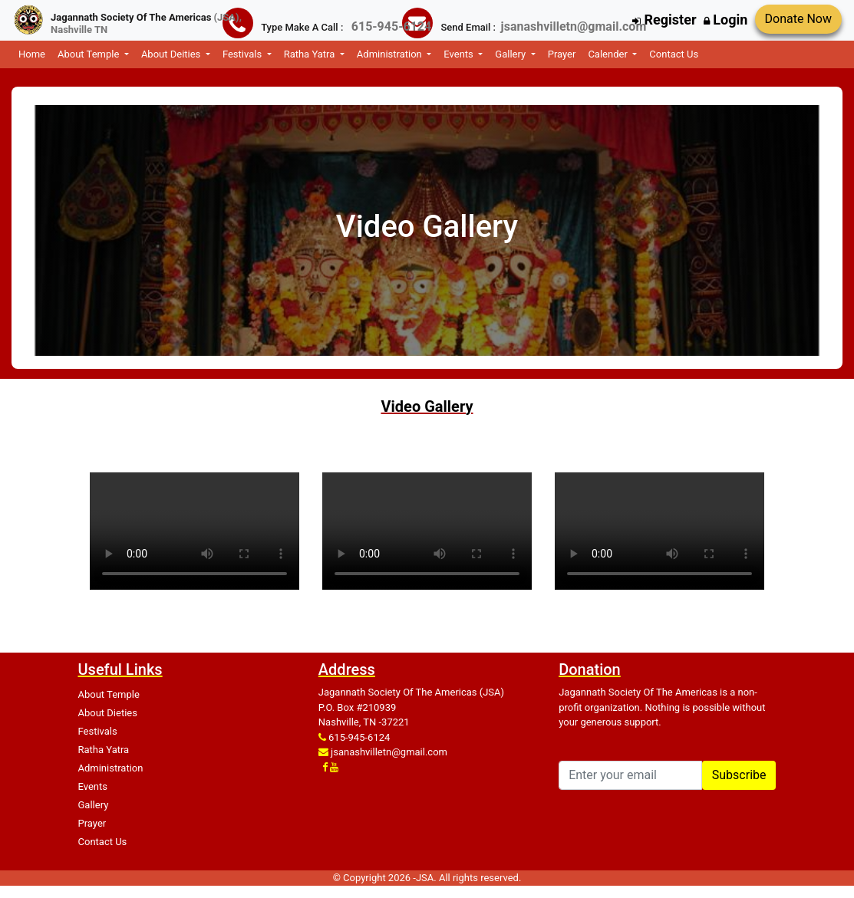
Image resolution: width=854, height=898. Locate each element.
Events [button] (459, 54)
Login (726, 20)
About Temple (109, 694)
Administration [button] (390, 54)
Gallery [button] (511, 54)
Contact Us (673, 54)
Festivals (97, 731)
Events (92, 786)
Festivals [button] (243, 54)
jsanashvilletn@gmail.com (389, 752)
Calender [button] (609, 54)
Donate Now (798, 19)
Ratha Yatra (104, 749)
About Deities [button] (172, 54)
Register (664, 20)
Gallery (93, 805)
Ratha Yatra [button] (311, 54)
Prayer (562, 54)
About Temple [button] (90, 54)
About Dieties (107, 713)
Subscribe (739, 775)
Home (31, 54)
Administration (110, 768)
